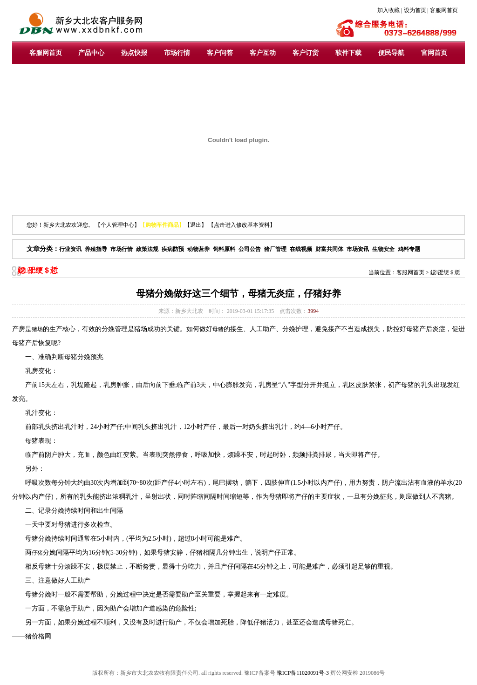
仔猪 (37, 552)
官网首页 (434, 52)
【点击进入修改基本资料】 (241, 225)
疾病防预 (173, 249)
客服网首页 (45, 52)
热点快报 (134, 52)
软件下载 (348, 52)
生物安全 (383, 249)
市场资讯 (358, 249)
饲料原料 (224, 249)
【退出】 (195, 225)
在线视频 (301, 249)
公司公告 (249, 249)
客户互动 (263, 52)
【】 (162, 225)
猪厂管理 (275, 249)
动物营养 (198, 249)
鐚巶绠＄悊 (445, 272)
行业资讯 (70, 249)
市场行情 (177, 52)
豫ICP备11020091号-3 (303, 673)
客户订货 (306, 52)
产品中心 (91, 52)
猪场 (37, 329)
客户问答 (220, 52)
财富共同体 (329, 249)
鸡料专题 (409, 249)
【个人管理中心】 (117, 225)
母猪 (218, 329)
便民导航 (391, 52)
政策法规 (147, 249)
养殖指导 (96, 249)
